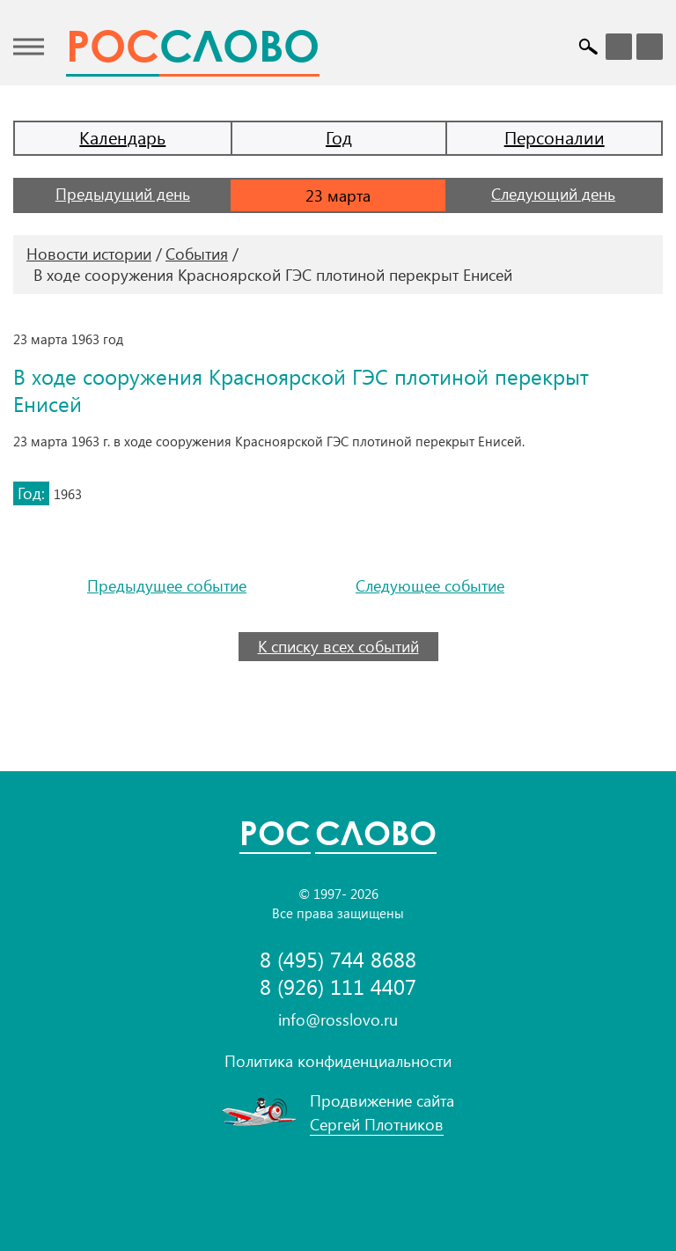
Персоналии (554, 137)
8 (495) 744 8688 (338, 959)
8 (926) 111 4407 (338, 986)
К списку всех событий (338, 646)
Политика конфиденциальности (338, 1060)
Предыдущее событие (166, 586)
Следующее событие (430, 586)
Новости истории (88, 253)
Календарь (122, 137)
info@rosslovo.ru (338, 1019)
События (196, 253)
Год (339, 137)
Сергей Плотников (377, 1124)
